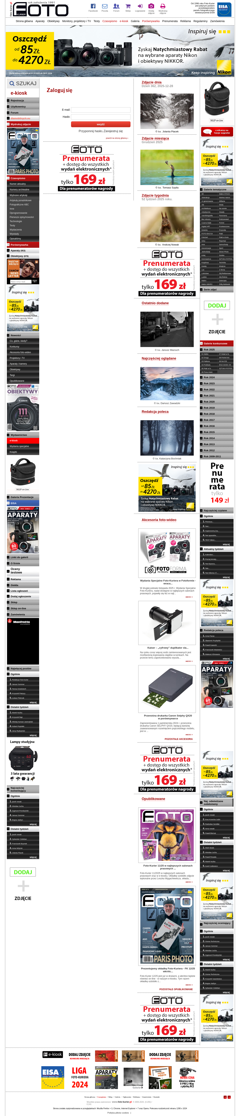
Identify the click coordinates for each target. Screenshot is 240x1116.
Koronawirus (206, 259)
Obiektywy (53, 21)
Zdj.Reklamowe (225, 273)
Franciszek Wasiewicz (212, 649)
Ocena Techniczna (211, 941)
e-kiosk (124, 21)
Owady (221, 212)
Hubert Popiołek (17, 726)
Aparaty (40, 21)
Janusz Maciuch (170, 350)
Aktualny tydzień (213, 549)
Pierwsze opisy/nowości (22, 217)
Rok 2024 (209, 377)
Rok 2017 (209, 420)
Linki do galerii (19, 557)
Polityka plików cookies (118, 1113)
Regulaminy (201, 21)
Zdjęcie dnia (152, 82)
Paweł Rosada (209, 856)
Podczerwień (224, 219)
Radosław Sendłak (211, 824)
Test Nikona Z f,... (210, 572)
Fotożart (205, 237)
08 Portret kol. (224, 358)
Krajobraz (205, 263)
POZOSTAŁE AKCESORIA (179, 739)
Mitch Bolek (208, 847)
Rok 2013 (209, 444)
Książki (13, 452)
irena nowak (208, 828)
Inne (12, 208)
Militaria (222, 201)
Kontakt (157, 1097)
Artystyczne (206, 212)
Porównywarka (151, 21)
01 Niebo (205, 354)
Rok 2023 (209, 383)
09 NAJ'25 (223, 361)
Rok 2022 (209, 389)
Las (203, 270)
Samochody (223, 244)
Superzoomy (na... (211, 530)
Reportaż (222, 241)
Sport (221, 248)
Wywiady (14, 234)
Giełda (14, 585)
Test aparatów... (210, 535)
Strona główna (24, 21)
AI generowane (207, 201)
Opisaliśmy (15, 238)
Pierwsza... (208, 521)
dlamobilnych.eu (20, 118)
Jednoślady (206, 252)
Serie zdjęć (210, 289)
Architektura (206, 208)
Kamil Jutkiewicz (210, 866)
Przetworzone (224, 226)
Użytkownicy (18, 106)
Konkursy (14, 346)
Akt (203, 205)
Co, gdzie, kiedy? (18, 341)
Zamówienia (217, 21)
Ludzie (204, 277)
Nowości (16, 335)
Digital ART (206, 226)
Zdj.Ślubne (223, 277)
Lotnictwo (205, 273)
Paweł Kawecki (210, 645)
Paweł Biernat (209, 833)
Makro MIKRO (207, 284)
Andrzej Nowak (170, 244)
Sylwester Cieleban (18, 839)
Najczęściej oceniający (217, 923)
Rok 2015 (209, 432)
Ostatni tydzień (19, 707)
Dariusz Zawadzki (170, 403)
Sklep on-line (18, 608)
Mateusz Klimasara (211, 654)
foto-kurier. (122, 1102)
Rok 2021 (209, 395)
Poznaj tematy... (210, 559)
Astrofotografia (207, 216)
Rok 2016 (209, 426)
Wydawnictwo (19, 435)
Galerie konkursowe (215, 343)
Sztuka (221, 255)
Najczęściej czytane (215, 510)
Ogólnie (15, 674)
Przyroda (222, 230)
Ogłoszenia (127, 1097)
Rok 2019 (209, 407)
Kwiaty (204, 266)
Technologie (16, 221)
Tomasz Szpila (170, 187)
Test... (206, 526)
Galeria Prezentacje (22, 497)
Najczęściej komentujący (18, 789)
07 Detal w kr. (224, 354)
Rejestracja (17, 100)
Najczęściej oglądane (159, 358)
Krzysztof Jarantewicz (212, 978)
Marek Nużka (16, 712)
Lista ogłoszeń (19, 590)
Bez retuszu (206, 219)
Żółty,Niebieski (224, 284)
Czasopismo (109, 21)
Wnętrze (222, 266)
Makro (204, 281)
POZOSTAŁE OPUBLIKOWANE (176, 989)
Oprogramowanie (18, 213)
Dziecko (205, 230)
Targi (12, 375)
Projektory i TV (17, 358)
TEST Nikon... (209, 540)
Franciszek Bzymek (18, 843)
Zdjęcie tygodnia (155, 195)
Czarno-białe (206, 223)
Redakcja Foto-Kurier (19, 679)
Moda (221, 205)
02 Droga (205, 358)
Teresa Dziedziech (18, 688)
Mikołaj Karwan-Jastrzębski (21, 721)
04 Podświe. (206, 365)
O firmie (15, 563)
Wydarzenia (16, 229)
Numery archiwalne (19, 189)
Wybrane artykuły (18, 195)
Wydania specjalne (19, 446)
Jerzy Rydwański (17, 730)
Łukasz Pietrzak (17, 698)
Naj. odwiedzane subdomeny (213, 802)
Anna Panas (208, 636)
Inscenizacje (206, 248)
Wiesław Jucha (17, 806)
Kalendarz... (208, 554)
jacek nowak (16, 801)
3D (203, 194)
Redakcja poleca (155, 412)
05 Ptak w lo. (206, 368)
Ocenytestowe (16, 570)
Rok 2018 (209, 413)
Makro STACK (224, 194)
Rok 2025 (209, 349)
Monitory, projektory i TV (76, 21)
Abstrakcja (206, 198)
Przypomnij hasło (90, 131)
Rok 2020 (209, 401)
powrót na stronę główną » (117, 138)
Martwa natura (224, 198)
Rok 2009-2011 (212, 456)
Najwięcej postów (21, 668)
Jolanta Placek (16, 852)
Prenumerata (170, 21)
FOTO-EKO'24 (207, 234)
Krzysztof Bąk (16, 717)
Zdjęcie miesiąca (155, 138)
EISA (13, 503)
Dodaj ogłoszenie (21, 596)
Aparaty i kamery (18, 363)
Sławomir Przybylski (212, 640)
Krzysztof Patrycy (17, 693)
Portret (221, 223)
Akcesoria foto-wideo (20, 352)
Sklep (14, 602)
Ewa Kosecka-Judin (211, 819)
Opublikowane (17, 381)
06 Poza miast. (207, 372)
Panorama (223, 216)
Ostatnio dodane (155, 303)
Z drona (222, 270)
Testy (97, 21)
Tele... (206, 568)
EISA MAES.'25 (225, 365)
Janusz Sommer (17, 684)
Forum (14, 112)
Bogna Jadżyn (16, 819)
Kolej (203, 255)
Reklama (185, 21)
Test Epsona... (209, 563)
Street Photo (224, 252)
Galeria (135, 21)
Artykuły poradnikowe (20, 200)
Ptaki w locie (224, 237)
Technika (222, 263)
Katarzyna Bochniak (170, 458)
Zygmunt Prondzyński (19, 810)
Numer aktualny (18, 184)
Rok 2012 (209, 450)
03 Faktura (206, 361)
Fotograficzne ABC (19, 204)
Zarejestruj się (113, 131)
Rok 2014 (209, 438)
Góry (203, 241)
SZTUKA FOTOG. (226, 259)
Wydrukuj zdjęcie (21, 124)
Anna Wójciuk (16, 848)
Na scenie (223, 208)
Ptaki (221, 234)
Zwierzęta (222, 281)
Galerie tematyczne (215, 189)
